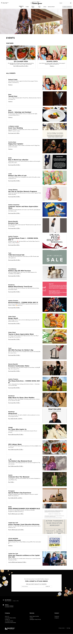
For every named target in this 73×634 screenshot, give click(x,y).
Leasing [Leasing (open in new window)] (31, 617)
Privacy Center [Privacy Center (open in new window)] (62, 628)
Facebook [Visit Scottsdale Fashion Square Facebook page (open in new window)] (57, 616)
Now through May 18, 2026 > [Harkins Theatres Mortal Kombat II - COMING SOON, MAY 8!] (14, 307)
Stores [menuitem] (27, 6)
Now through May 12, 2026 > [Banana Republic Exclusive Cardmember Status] (14, 371)
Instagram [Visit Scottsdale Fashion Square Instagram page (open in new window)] (57, 617)
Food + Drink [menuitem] (33, 7)
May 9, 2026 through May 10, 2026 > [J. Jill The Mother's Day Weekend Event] (15, 466)
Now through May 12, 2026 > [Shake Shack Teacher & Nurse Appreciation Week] (14, 339)
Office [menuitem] (44, 6)
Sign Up (48, 586)
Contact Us (7, 619)
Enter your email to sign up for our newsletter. (36, 584)
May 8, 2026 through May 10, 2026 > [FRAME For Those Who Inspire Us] (15, 434)
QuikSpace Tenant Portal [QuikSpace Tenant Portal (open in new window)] (35, 619)
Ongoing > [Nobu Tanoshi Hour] (10, 101)
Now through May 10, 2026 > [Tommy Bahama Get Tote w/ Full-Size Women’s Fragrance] (14, 196)
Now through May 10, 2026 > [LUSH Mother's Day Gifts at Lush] (14, 180)
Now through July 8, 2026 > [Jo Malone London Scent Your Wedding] (14, 133)
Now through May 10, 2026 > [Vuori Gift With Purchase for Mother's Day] (14, 355)
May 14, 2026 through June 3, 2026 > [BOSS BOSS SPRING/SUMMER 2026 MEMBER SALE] (16, 513)
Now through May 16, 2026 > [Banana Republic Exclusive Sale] (14, 228)
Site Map (68, 628)
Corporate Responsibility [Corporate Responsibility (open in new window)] (10, 617)
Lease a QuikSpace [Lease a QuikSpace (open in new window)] (67, 6)
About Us (7, 616)
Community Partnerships (10, 622)
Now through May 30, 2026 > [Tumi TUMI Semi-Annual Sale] (14, 260)
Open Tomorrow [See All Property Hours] (6, 2)
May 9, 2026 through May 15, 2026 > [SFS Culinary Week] (20, 66)
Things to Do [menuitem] (21, 7)
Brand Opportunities (34, 616)
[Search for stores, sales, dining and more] (64, 3)
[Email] (32, 586)
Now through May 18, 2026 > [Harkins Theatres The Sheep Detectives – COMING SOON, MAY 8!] (14, 387)
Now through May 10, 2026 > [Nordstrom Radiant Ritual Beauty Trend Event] (14, 291)
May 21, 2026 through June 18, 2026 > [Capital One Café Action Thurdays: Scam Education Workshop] (16, 529)
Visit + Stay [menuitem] (39, 7)
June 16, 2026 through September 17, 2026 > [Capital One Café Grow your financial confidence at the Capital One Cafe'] (17, 562)
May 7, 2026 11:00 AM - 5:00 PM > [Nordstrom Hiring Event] (15, 418)
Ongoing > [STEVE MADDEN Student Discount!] (10, 545)
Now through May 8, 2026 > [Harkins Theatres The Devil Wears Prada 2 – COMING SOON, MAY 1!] (14, 245)
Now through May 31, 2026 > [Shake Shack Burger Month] (14, 323)
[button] (70, 593)
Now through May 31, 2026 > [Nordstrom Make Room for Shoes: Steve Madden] (14, 402)
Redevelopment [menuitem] (51, 6)
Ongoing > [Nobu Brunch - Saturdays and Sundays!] (10, 117)
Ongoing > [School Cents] (52, 66)
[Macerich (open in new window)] (10, 628)
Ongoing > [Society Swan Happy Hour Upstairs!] (10, 149)
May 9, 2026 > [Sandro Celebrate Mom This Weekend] (11, 482)
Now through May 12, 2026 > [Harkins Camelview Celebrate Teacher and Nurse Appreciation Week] (14, 213)
